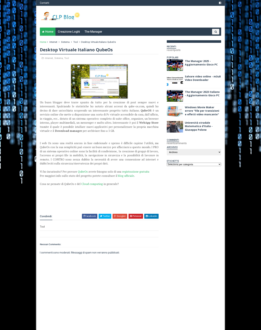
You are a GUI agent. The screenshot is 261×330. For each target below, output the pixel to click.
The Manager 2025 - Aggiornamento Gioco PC (201, 62)
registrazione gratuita (135, 171)
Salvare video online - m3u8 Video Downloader (203, 78)
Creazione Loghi (69, 31)
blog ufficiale (126, 176)
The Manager (93, 31)
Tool (75, 42)
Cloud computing (92, 184)
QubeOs (83, 171)
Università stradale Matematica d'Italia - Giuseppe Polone (199, 126)
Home (49, 31)
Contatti (44, 2)
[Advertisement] (82, 203)
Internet (53, 42)
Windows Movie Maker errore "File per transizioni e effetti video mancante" (202, 111)
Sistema (65, 42)
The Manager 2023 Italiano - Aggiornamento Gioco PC (202, 93)
